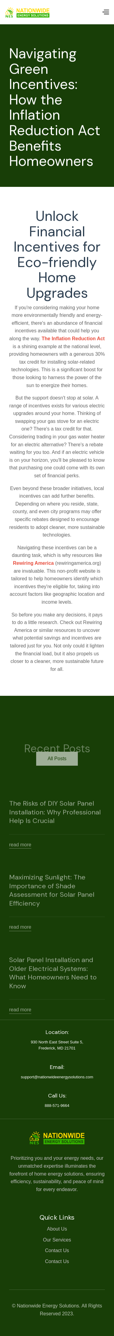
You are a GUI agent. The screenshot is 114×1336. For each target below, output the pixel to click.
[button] (105, 12)
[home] (27, 12)
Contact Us (57, 1250)
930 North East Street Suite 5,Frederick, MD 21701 (57, 1045)
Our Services (57, 1239)
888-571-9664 (57, 1105)
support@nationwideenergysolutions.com (57, 1077)
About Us (57, 1228)
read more (20, 854)
